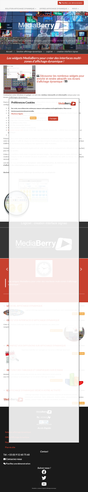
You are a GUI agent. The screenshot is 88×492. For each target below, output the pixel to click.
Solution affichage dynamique (20, 9)
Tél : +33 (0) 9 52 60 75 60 (16, 454)
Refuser (33, 118)
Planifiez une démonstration (16, 464)
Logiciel (49, 52)
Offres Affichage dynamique (54, 9)
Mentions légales (17, 114)
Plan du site (10, 447)
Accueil (9, 52)
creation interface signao (67, 52)
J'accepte (53, 119)
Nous (75, 9)
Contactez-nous (12, 459)
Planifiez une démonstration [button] (70, 3)
